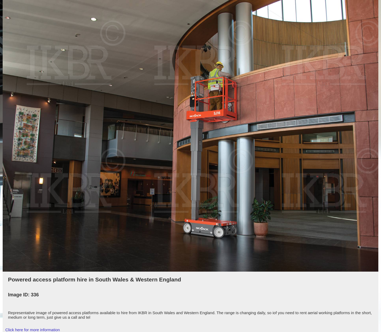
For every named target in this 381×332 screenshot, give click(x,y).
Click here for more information (32, 329)
